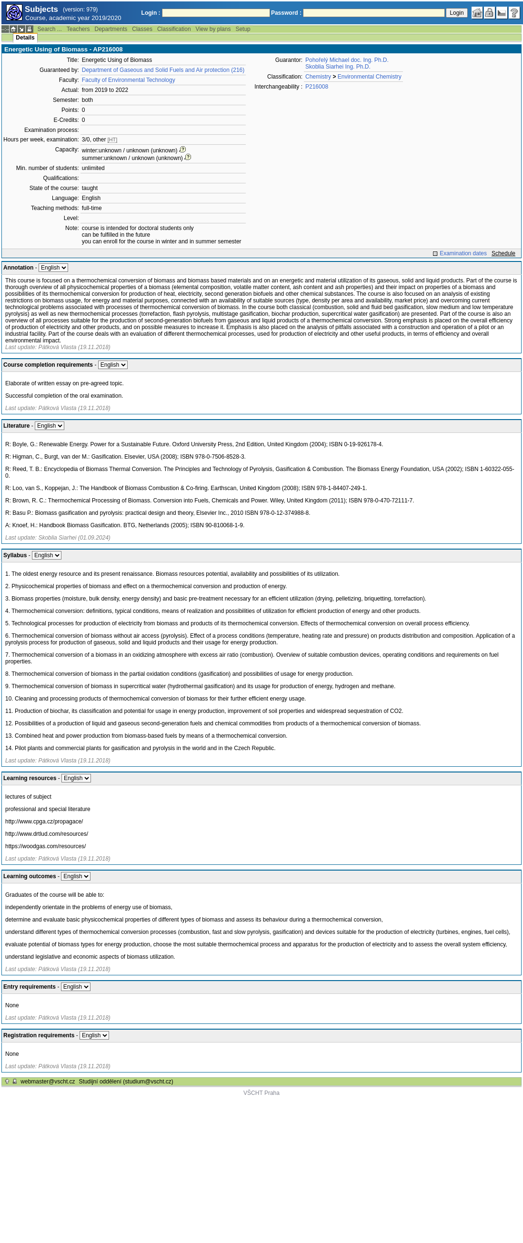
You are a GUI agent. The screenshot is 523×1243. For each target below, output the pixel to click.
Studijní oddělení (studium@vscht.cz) (126, 1081)
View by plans (213, 29)
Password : (286, 13)
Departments (111, 29)
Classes (142, 29)
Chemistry (318, 76)
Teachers (78, 29)
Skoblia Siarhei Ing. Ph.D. (338, 66)
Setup (242, 29)
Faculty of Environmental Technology (128, 80)
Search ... (49, 29)
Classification (174, 29)
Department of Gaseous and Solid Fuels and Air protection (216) (163, 70)
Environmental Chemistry (370, 76)
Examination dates (463, 253)
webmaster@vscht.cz (47, 1081)
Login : (151, 13)
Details (25, 37)
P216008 (316, 86)
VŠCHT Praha (261, 1093)
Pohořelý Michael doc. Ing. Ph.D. (347, 60)
